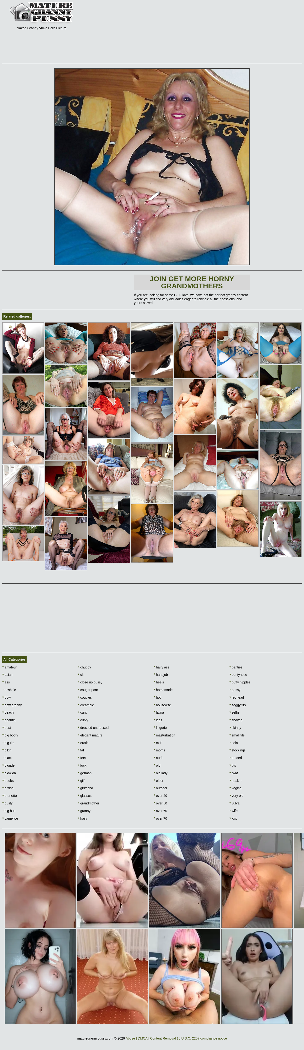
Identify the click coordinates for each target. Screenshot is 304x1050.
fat (81, 750)
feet (82, 758)
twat (233, 773)
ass (6, 682)
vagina (235, 788)
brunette (9, 796)
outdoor (160, 788)
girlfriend (85, 788)
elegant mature (90, 735)
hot (157, 697)
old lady (161, 773)
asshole (9, 690)
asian (7, 675)
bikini (7, 750)
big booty (10, 735)
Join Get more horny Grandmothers (192, 282)
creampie (86, 705)
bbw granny (12, 705)
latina (159, 712)
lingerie (160, 728)
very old (236, 796)
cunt (82, 712)
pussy (234, 690)
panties (235, 667)
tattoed (235, 758)
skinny (235, 728)
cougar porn (88, 690)
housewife (162, 705)
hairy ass (161, 667)
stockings (237, 750)
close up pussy (90, 682)
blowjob (9, 773)
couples (85, 697)
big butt (8, 811)
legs (158, 720)
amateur (9, 667)
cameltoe (10, 818)
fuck (82, 765)
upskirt (235, 781)
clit (81, 675)
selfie (234, 712)
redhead (236, 697)
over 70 (160, 818)
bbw (6, 697)
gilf (81, 781)
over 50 (160, 803)
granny (84, 811)
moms (159, 750)
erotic (83, 743)
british (8, 788)
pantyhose (238, 675)
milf (157, 743)
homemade (163, 690)
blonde (8, 765)
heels (159, 682)
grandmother (88, 803)
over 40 (160, 796)
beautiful (9, 720)
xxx (233, 818)
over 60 (160, 811)
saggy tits (237, 705)
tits (232, 765)
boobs (8, 781)
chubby (84, 667)
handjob (161, 675)
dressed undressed (93, 728)
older (158, 781)
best (6, 728)
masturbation (164, 735)
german (85, 773)
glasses (85, 796)
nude (159, 758)
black (7, 758)
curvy (83, 720)
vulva (234, 803)
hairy (83, 818)
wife (233, 811)
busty (7, 803)
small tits (237, 735)
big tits (8, 743)
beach (8, 712)
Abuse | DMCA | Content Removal (151, 1038)
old (157, 765)
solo (233, 743)
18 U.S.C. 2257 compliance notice (202, 1038)
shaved (235, 720)
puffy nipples (239, 682)
